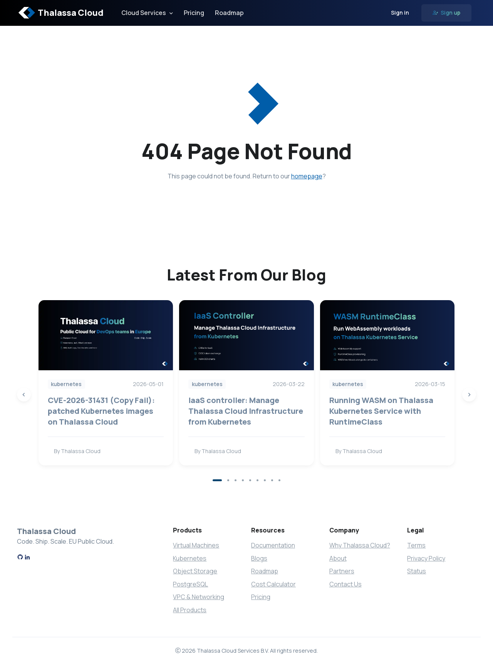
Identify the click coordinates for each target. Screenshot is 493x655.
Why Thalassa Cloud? (359, 545)
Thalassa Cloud (61, 13)
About (338, 558)
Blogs (259, 558)
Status (416, 571)
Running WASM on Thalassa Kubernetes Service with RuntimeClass (381, 411)
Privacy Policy (426, 558)
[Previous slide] (24, 394)
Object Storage (195, 571)
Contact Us (345, 584)
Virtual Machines (196, 545)
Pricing (194, 12)
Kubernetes (189, 558)
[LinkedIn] (27, 557)
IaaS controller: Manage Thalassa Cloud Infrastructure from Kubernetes (245, 411)
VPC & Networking (198, 597)
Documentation (273, 545)
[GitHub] (20, 557)
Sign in (400, 12)
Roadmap (229, 12)
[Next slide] (469, 394)
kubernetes (66, 384)
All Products (189, 610)
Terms (416, 545)
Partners (341, 571)
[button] (217, 480)
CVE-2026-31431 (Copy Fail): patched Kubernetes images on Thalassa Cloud (101, 411)
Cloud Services (143, 12)
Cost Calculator (273, 584)
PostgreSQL (190, 584)
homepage (306, 176)
